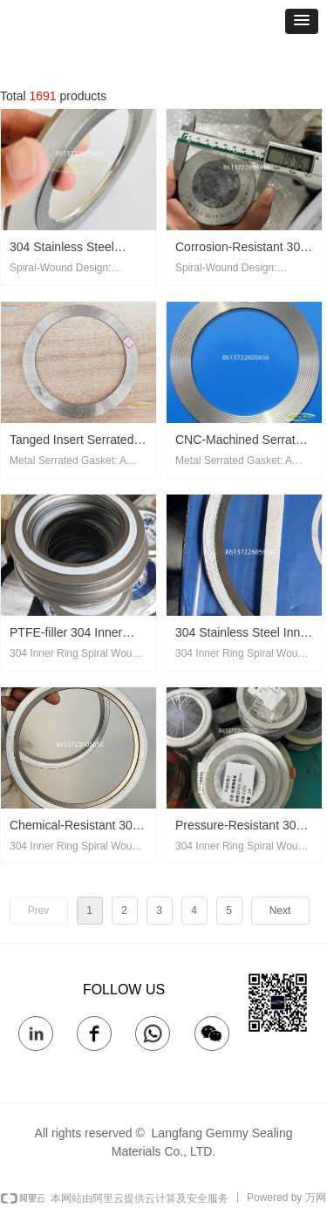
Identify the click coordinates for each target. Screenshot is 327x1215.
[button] (301, 21)
